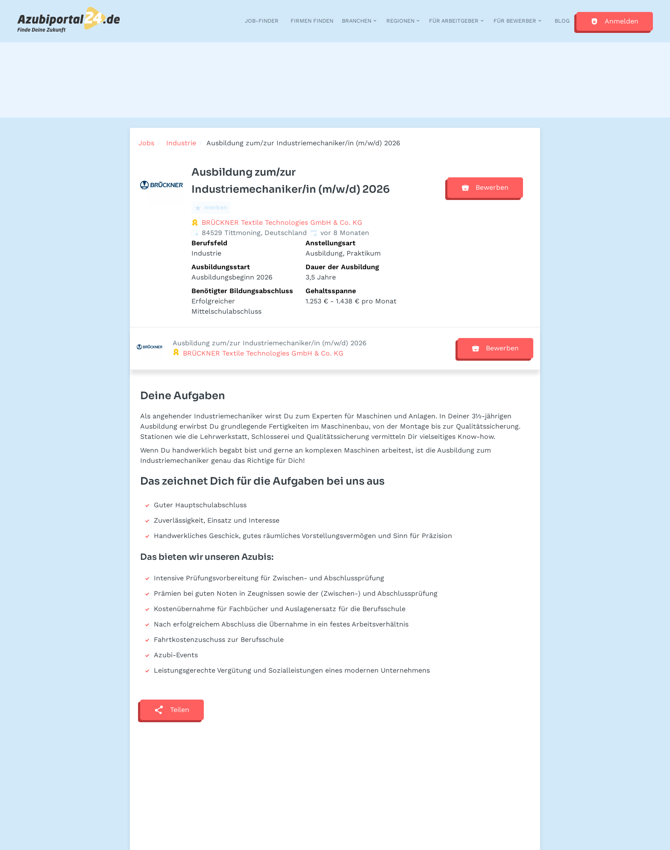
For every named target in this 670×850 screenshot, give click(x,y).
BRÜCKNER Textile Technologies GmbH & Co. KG (282, 222)
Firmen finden (312, 21)
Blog (562, 21)
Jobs (146, 143)
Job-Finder (262, 21)
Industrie (181, 143)
